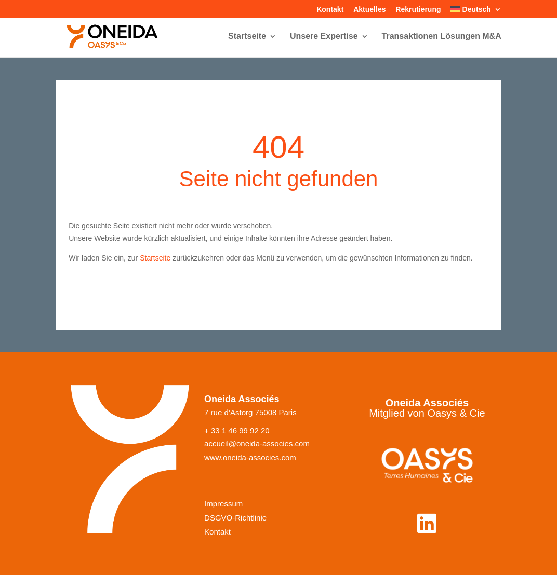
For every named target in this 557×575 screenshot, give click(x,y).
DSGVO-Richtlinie (235, 518)
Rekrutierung (418, 9)
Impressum (223, 504)
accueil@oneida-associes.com (257, 444)
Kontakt (329, 9)
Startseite (247, 36)
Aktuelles (369, 9)
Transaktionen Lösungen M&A (441, 36)
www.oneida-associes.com (250, 458)
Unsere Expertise (324, 36)
